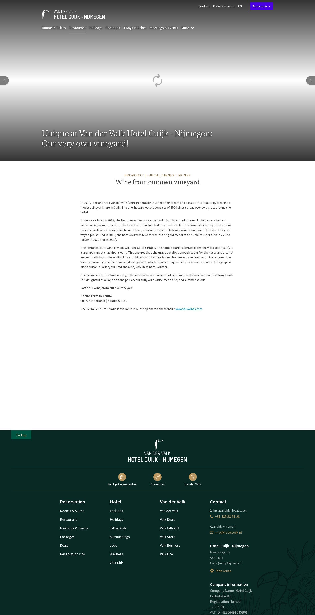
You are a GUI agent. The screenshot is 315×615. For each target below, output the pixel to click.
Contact (204, 6)
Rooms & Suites (54, 27)
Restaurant (77, 27)
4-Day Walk (118, 528)
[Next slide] (310, 80)
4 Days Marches (134, 27)
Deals (64, 545)
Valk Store (167, 536)
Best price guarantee (122, 479)
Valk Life (166, 554)
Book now (262, 6)
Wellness (116, 554)
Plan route (220, 571)
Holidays (95, 27)
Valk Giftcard (169, 528)
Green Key (158, 479)
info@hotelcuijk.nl (226, 532)
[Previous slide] (4, 80)
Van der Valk (193, 479)
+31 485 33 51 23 (225, 516)
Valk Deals (167, 519)
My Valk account (224, 6)
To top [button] (21, 435)
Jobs (113, 545)
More (188, 27)
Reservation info (72, 554)
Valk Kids (117, 562)
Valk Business (170, 545)
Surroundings (120, 536)
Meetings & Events (164, 27)
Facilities (116, 510)
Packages (112, 27)
